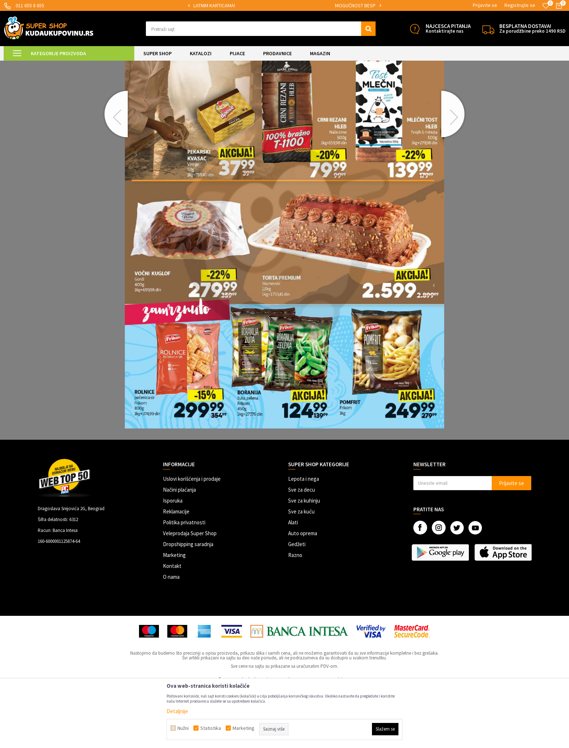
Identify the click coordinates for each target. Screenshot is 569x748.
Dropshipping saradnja (188, 604)
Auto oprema (302, 594)
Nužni (183, 728)
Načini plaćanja (179, 550)
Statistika (210, 728)
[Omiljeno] (546, 6)
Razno (295, 615)
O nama (171, 637)
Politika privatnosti (184, 583)
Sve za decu (301, 550)
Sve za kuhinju (304, 561)
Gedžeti (297, 604)
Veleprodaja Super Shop (190, 594)
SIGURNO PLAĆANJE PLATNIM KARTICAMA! (265, 5)
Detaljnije (177, 711)
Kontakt (172, 626)
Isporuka (173, 561)
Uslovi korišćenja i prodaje (192, 539)
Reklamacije (176, 572)
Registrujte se (519, 5)
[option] (265, 5)
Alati (293, 583)
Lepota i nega (303, 539)
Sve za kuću (301, 572)
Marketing (174, 615)
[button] (261, 28)
